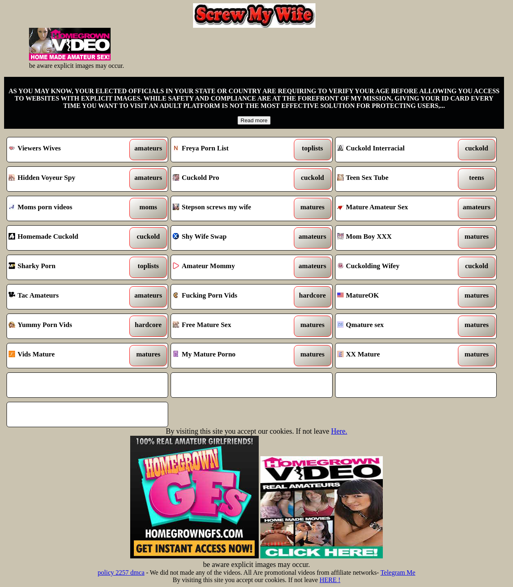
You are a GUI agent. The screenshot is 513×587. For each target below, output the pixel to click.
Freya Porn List (231, 149)
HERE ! (330, 579)
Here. (339, 431)
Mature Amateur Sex (395, 208)
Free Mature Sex (231, 326)
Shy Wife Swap (231, 238)
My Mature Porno (231, 355)
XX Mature (395, 355)
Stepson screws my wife (231, 208)
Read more (254, 120)
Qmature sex (395, 326)
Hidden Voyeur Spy (66, 179)
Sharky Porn (66, 267)
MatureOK (395, 296)
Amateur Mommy (231, 267)
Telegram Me (397, 572)
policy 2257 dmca (121, 572)
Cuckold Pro (231, 179)
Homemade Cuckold (66, 238)
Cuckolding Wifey (395, 267)
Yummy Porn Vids (66, 326)
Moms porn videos (66, 208)
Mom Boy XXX (395, 238)
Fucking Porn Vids (231, 296)
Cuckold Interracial (395, 149)
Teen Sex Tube (395, 179)
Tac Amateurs (66, 296)
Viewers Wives (66, 149)
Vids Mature (66, 355)
